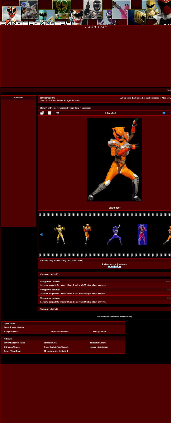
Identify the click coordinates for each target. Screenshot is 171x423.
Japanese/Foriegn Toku (68, 108)
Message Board (99, 331)
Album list (125, 98)
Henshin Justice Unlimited (56, 351)
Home (43, 108)
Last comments (153, 98)
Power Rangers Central (14, 343)
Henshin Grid (50, 343)
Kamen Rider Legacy (99, 347)
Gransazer (86, 108)
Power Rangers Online (14, 327)
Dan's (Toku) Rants (12, 351)
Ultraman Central (12, 347)
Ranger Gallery (11, 331)
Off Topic (52, 108)
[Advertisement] (18, 163)
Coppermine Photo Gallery (120, 317)
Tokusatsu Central (98, 343)
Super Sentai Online (59, 331)
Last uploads (137, 98)
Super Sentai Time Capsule (56, 347)
